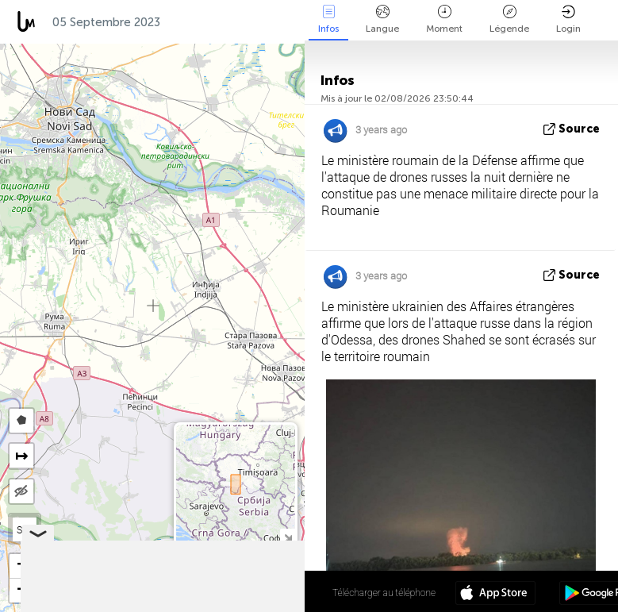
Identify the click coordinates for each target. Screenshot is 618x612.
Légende (509, 19)
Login (568, 19)
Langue (382, 19)
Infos (328, 19)
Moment (444, 19)
